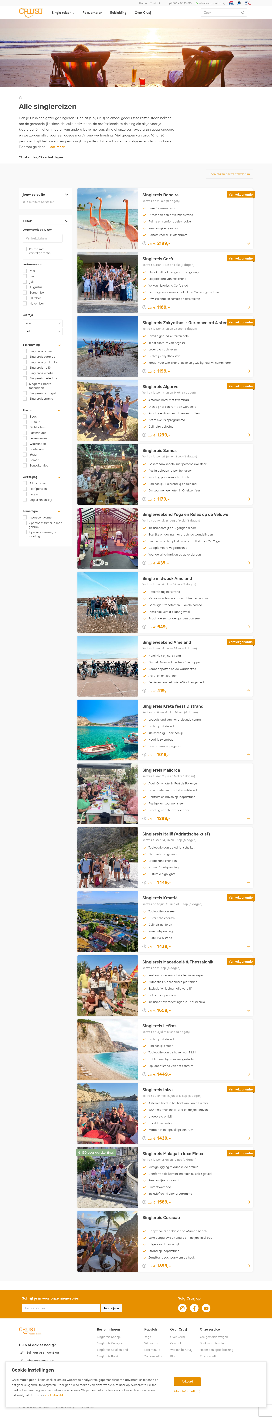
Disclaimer (88, 1407)
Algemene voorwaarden (34, 1407)
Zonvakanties (153, 1356)
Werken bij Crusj (181, 1350)
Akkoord (187, 1381)
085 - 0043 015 (182, 3)
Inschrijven (111, 1308)
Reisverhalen (92, 12)
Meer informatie (185, 1391)
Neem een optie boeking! (217, 1350)
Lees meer (57, 146)
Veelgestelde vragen (214, 1337)
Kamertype (42, 511)
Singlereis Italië (107, 1356)
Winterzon (151, 1343)
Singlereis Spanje (109, 1337)
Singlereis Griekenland (112, 1350)
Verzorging (42, 476)
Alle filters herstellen (38, 202)
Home (143, 3)
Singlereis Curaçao (110, 1343)
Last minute (152, 1350)
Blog (173, 1356)
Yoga (147, 1337)
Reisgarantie (208, 1356)
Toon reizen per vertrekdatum (229, 174)
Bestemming (42, 344)
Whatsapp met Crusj (212, 3)
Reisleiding (118, 12)
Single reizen (61, 12)
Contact (155, 3)
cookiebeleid (54, 1395)
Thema (42, 410)
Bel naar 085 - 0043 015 (43, 1352)
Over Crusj (143, 12)
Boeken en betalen (213, 1343)
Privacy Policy (65, 1407)
